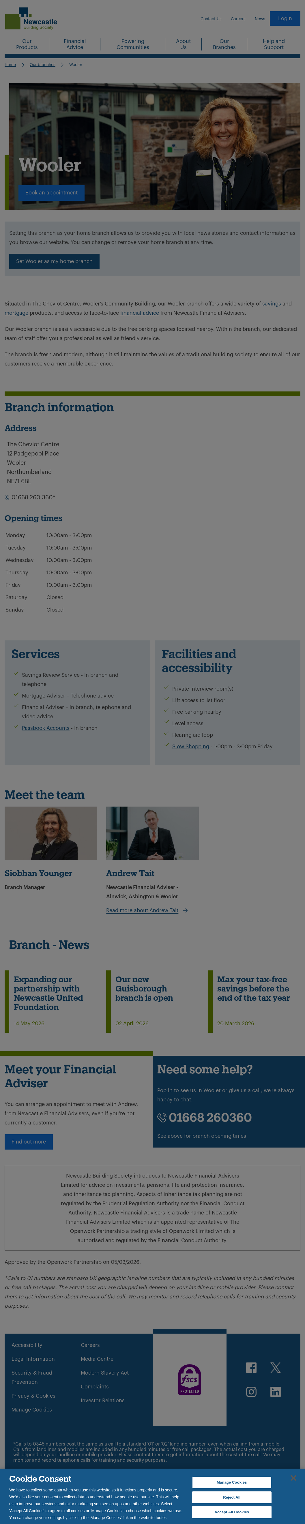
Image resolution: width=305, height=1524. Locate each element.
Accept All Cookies (231, 1512)
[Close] (293, 1477)
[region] (152, 1496)
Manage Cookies (232, 1482)
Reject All (231, 1497)
